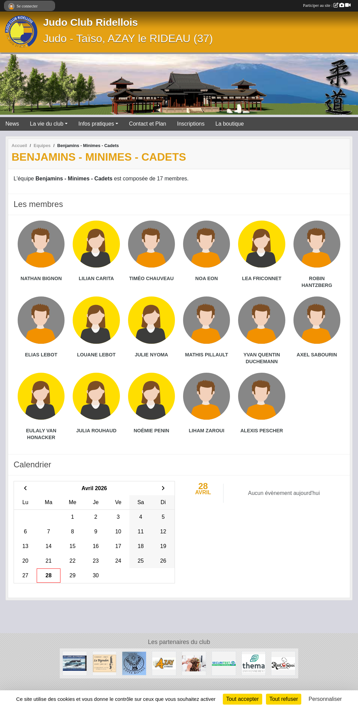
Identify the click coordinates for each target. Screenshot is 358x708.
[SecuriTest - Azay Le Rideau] (224, 663)
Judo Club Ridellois (90, 22)
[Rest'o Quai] (283, 663)
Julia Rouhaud (96, 430)
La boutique (229, 124)
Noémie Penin (151, 430)
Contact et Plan (147, 124)
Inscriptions (190, 124)
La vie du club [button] (47, 124)
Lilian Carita (96, 278)
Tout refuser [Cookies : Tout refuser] (283, 699)
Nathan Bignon (41, 278)
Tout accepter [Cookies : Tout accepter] (242, 699)
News (12, 124)
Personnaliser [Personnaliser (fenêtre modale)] (325, 699)
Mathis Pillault (206, 354)
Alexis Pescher (261, 430)
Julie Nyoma (151, 354)
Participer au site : (327, 5)
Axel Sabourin (317, 354)
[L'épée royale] (134, 663)
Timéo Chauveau (151, 278)
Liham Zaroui (207, 430)
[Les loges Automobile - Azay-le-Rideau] (74, 663)
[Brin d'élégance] (194, 663)
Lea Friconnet (261, 278)
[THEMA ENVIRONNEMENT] (253, 663)
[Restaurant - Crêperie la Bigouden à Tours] (104, 663)
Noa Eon (206, 278)
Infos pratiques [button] (96, 124)
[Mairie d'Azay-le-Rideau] (164, 663)
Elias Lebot (41, 354)
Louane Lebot (96, 354)
